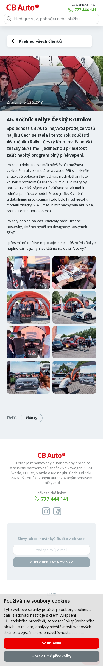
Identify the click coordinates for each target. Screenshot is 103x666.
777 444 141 (85, 9)
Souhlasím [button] (51, 643)
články (31, 417)
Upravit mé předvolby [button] (51, 655)
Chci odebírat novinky (51, 562)
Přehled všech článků (40, 41)
